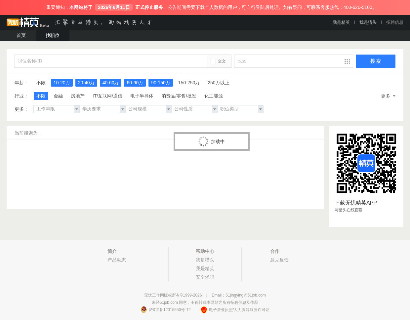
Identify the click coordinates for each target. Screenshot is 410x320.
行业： (21, 96)
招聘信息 (394, 22)
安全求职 (205, 277)
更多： (21, 109)
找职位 (53, 35)
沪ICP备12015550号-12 (170, 309)
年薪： (21, 82)
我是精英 (341, 22)
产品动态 (116, 259)
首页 (21, 35)
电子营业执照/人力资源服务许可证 (239, 309)
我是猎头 (368, 22)
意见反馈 (279, 259)
